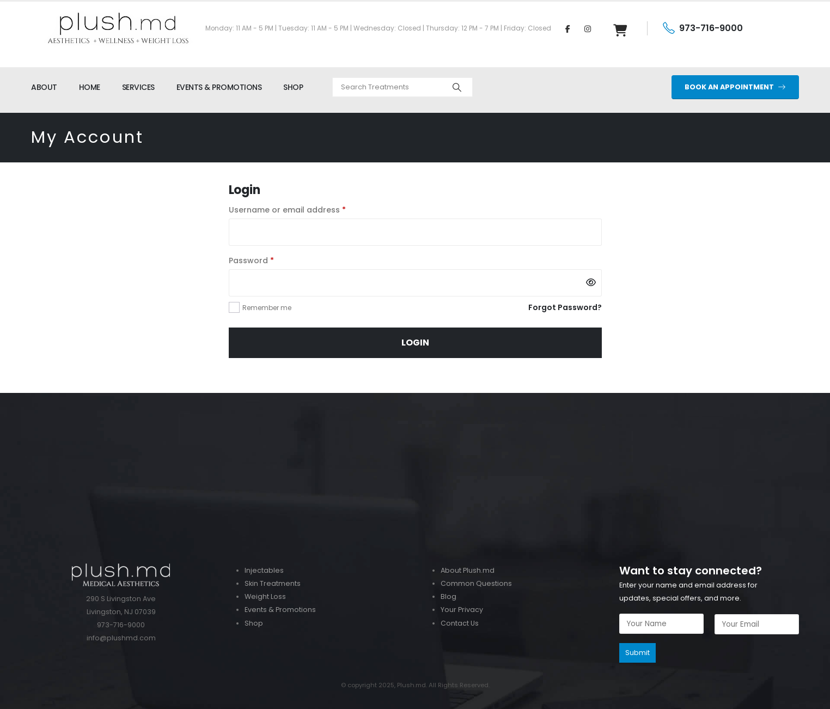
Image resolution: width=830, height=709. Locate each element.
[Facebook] (567, 28)
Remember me (266, 307)
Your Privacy (462, 609)
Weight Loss (265, 596)
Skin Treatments (273, 583)
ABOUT (44, 87)
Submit (637, 652)
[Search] (457, 87)
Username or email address (305, 209)
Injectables (264, 570)
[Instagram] (587, 28)
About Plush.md (468, 570)
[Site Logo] (118, 28)
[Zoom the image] (415, 399)
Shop (254, 623)
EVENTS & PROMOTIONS (219, 87)
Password (269, 260)
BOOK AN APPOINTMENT (735, 87)
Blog (448, 596)
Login (415, 342)
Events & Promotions (280, 609)
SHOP (293, 87)
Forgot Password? (565, 307)
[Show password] (591, 282)
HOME (89, 87)
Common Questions (476, 583)
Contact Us (460, 623)
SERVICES (138, 87)
